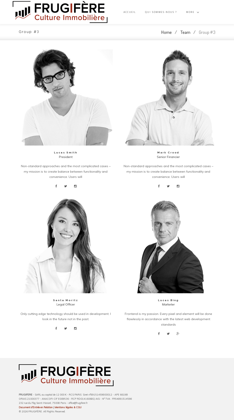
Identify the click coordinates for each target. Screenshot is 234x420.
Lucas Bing (168, 300)
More (202, 12)
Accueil (145, 12)
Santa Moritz (65, 300)
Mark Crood (168, 152)
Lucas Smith (66, 152)
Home (166, 32)
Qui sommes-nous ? (175, 12)
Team (185, 32)
